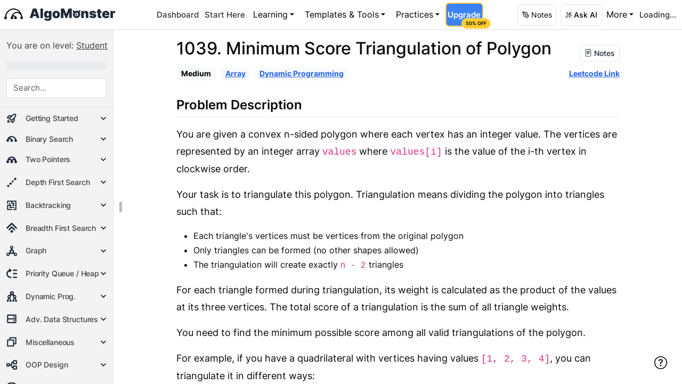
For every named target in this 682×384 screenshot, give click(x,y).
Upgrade (465, 18)
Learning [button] (270, 14)
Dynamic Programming (301, 73)
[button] (536, 15)
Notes (599, 53)
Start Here (225, 15)
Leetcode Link (594, 73)
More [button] (616, 14)
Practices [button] (414, 14)
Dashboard (178, 15)
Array (235, 73)
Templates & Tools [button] (342, 14)
